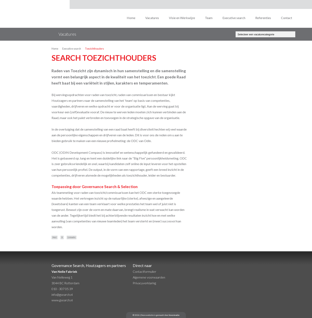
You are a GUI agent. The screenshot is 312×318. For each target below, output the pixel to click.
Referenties (263, 18)
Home (131, 18)
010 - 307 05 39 (62, 289)
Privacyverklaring (144, 283)
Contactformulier (144, 271)
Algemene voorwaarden (149, 277)
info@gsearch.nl (62, 294)
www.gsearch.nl (62, 300)
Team (209, 18)
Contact (286, 18)
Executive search (233, 18)
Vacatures (152, 18)
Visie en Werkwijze (182, 18)
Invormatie (174, 315)
